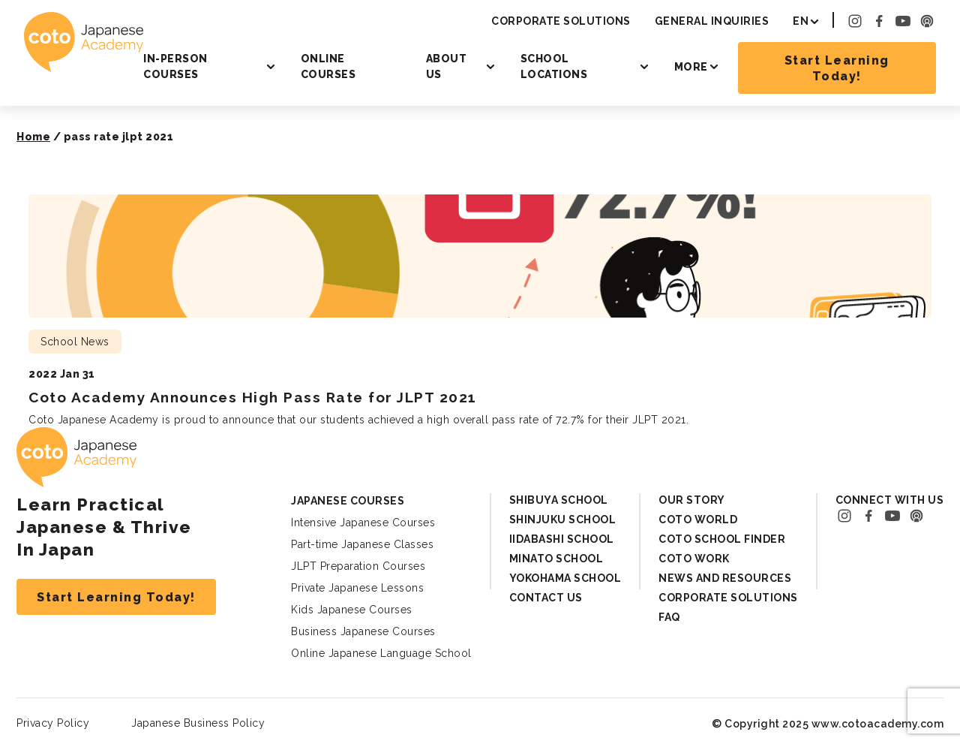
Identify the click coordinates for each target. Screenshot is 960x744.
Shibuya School (558, 500)
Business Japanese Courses (363, 631)
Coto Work (694, 559)
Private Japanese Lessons (357, 588)
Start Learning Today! (837, 68)
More (691, 67)
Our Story (691, 500)
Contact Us (546, 598)
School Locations (554, 66)
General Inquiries (712, 21)
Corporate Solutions (561, 21)
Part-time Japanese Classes (362, 544)
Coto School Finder (721, 539)
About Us (446, 66)
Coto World (697, 520)
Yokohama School (565, 578)
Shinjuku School (562, 520)
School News (75, 342)
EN (800, 21)
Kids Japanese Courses (351, 610)
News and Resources (724, 578)
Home (33, 137)
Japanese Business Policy (198, 723)
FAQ (669, 617)
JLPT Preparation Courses (358, 566)
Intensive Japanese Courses (363, 523)
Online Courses (328, 66)
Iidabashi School (561, 539)
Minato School (556, 559)
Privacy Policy (52, 723)
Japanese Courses (347, 501)
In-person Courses (175, 66)
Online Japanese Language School (381, 653)
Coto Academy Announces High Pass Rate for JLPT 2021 (252, 397)
